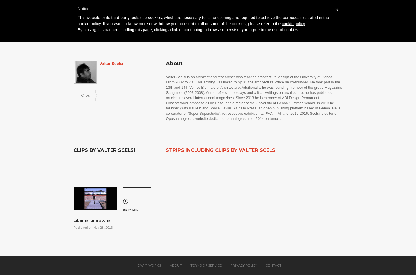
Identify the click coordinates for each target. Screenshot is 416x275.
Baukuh (195, 108)
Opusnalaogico (178, 119)
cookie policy (293, 23)
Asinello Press (244, 108)
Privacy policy (243, 265)
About (176, 265)
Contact (273, 265)
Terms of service (206, 265)
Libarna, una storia (92, 220)
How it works (148, 265)
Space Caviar (220, 108)
